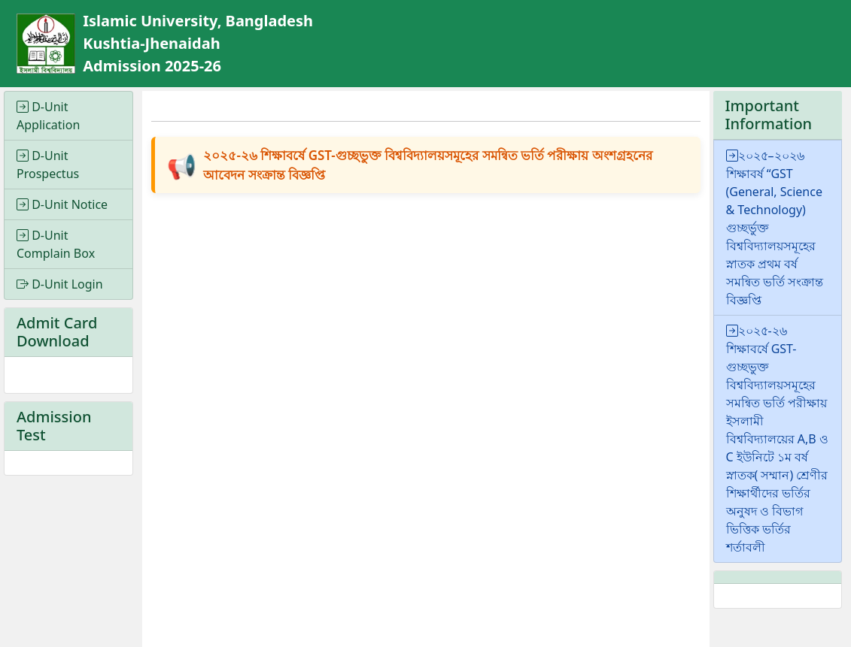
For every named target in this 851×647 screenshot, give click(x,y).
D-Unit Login (60, 284)
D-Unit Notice (62, 204)
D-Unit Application (48, 115)
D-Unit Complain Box (56, 244)
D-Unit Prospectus (48, 164)
